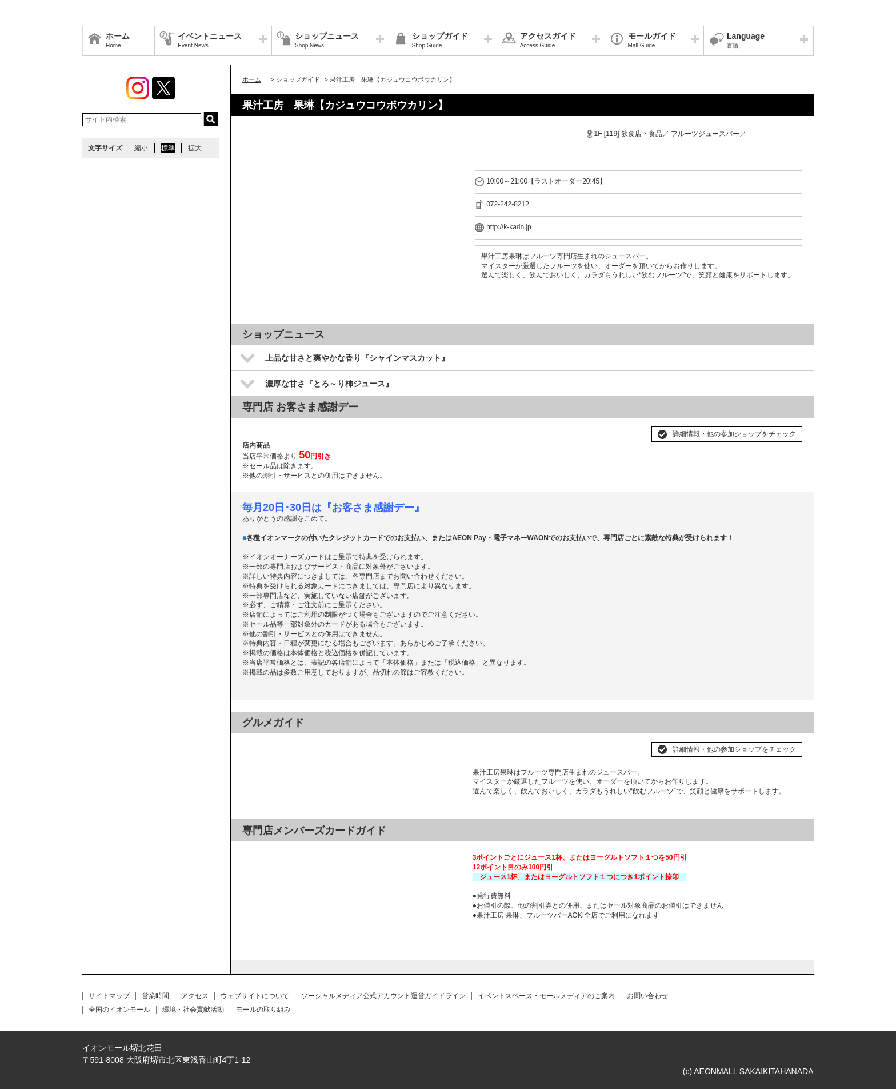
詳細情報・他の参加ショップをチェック (734, 434)
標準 (168, 148)
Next (446, 745)
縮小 (141, 148)
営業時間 (155, 996)
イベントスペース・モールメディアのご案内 (546, 996)
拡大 (195, 148)
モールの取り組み (263, 1010)
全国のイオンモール (119, 1010)
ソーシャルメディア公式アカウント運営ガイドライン (383, 996)
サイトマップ (109, 996)
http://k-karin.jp (508, 227)
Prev (257, 745)
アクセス (195, 996)
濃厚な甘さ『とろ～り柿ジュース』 (329, 383)
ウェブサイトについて (255, 996)
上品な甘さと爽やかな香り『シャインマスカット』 (357, 357)
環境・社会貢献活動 (193, 1010)
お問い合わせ (647, 996)
